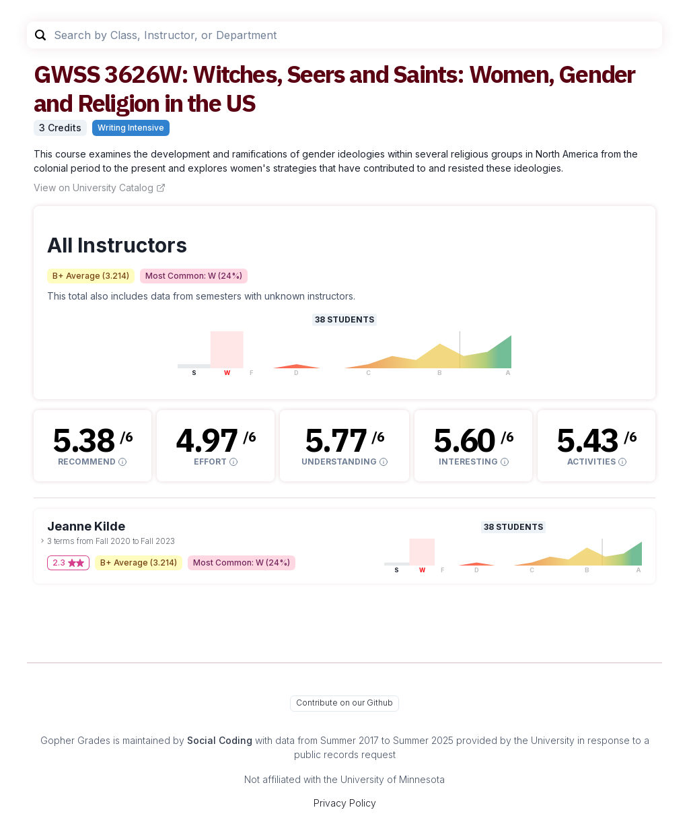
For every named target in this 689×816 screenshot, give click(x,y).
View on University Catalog (100, 187)
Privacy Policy (345, 803)
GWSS (67, 74)
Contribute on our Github (344, 703)
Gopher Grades (75, 740)
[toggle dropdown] (42, 541)
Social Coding (219, 740)
